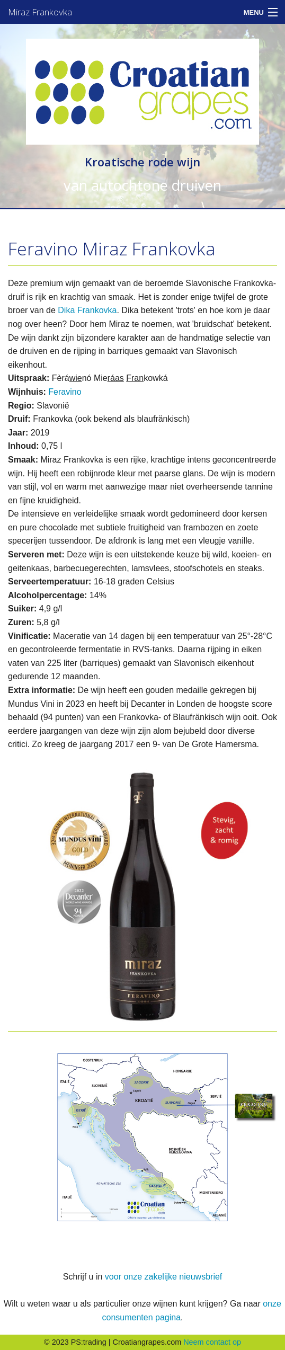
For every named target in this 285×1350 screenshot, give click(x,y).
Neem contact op (212, 1342)
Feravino (64, 391)
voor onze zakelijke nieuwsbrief (163, 1276)
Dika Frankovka (87, 310)
